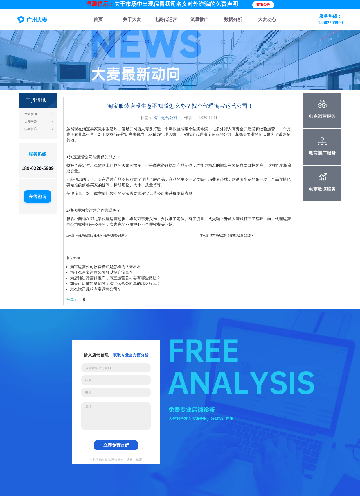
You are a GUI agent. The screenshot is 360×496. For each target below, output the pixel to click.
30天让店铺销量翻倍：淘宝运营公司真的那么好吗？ (115, 284)
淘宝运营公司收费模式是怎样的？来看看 (105, 267)
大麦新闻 (30, 114)
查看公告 (263, 5)
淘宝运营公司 (165, 118)
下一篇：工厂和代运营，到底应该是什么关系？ (226, 235)
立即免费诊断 (116, 445)
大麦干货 (30, 121)
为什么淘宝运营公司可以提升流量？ (101, 272)
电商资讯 (30, 129)
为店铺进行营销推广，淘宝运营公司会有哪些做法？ (115, 278)
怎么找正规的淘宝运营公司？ (95, 289)
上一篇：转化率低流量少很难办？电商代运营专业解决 (96, 235)
